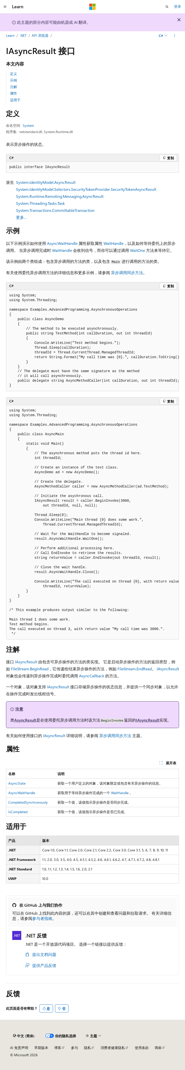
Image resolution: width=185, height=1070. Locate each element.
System (28, 125)
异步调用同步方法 (127, 272)
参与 (74, 1047)
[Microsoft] (92, 7)
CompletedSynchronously (28, 802)
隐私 (87, 1047)
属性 (13, 93)
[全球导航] (5, 6)
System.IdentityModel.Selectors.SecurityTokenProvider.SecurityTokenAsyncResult (86, 189)
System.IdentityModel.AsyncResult (46, 182)
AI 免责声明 (19, 1047)
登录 (177, 6)
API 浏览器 (40, 35)
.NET (23, 35)
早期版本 (41, 1047)
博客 (57, 1047)
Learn (10, 35)
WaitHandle (114, 243)
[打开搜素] (167, 6)
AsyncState (17, 783)
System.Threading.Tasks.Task (40, 203)
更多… (21, 217)
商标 (158, 1047)
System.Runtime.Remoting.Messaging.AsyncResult (60, 196)
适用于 (15, 100)
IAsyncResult (26, 661)
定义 (13, 73)
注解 (13, 86)
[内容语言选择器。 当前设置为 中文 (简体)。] (24, 1036)
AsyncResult (25, 720)
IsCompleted (18, 811)
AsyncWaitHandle (62, 243)
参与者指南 (42, 918)
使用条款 (142, 1047)
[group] (92, 340)
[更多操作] (174, 36)
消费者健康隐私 (112, 1047)
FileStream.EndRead (135, 668)
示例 (13, 80)
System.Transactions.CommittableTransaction (55, 210)
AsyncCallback (91, 675)
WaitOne (137, 250)
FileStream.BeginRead (29, 668)
